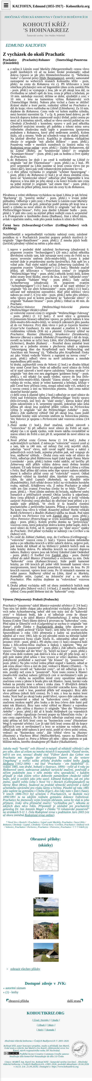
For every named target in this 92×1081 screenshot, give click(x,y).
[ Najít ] (40, 1029)
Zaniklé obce (61, 515)
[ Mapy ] (51, 1025)
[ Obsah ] (41, 1025)
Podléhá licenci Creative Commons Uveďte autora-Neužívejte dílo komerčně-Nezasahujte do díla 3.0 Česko (36, 1055)
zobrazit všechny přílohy (25, 969)
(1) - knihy (11, 992)
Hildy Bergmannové (52, 78)
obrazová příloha (18, 1000)
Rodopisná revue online (24, 147)
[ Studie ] (55, 1020)
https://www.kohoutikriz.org (65, 1066)
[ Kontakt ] (50, 1029)
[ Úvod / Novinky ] (41, 1020)
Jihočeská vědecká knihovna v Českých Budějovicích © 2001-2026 (36, 1041)
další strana (74, 1000)
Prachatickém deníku (50, 626)
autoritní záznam (15, 988)
